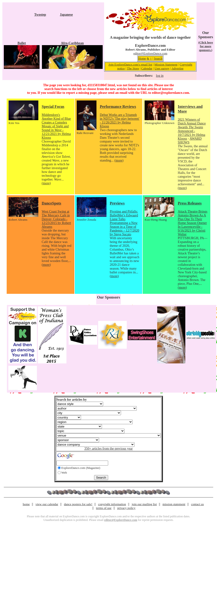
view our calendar (46, 504)
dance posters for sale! (78, 504)
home (26, 504)
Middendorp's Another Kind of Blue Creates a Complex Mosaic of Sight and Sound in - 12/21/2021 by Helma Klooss (56, 126)
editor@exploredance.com (170, 93)
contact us (197, 504)
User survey (162, 68)
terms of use (103, 508)
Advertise (178, 68)
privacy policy (126, 508)
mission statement (173, 504)
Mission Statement (165, 64)
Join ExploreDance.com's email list (130, 64)
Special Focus (53, 106)
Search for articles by (71, 399)
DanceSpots (51, 203)
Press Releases (190, 203)
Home (142, 58)
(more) (46, 183)
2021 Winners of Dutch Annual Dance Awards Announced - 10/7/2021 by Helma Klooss (192, 129)
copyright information (112, 504)
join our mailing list (144, 504)
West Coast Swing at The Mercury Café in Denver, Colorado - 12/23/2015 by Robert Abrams (56, 219)
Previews (117, 203)
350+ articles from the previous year (108, 448)
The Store (133, 68)
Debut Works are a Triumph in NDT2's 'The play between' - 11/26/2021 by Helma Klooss (119, 120)
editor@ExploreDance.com (150, 53)
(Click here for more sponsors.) (205, 46)
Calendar (146, 68)
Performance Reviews (118, 106)
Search (158, 58)
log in (159, 75)
